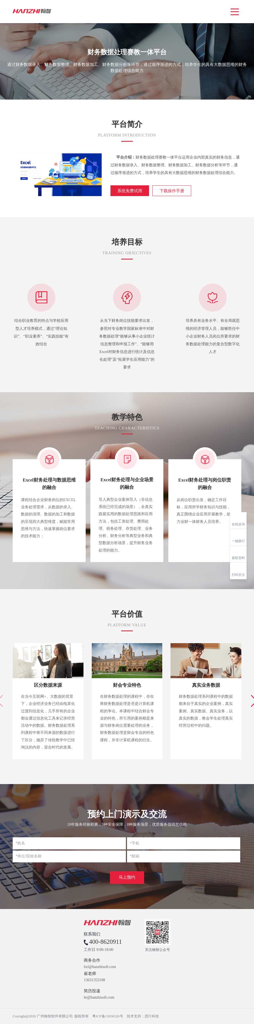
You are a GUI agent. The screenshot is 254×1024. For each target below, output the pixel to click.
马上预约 (127, 877)
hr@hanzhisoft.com (99, 997)
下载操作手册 (172, 191)
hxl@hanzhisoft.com (100, 967)
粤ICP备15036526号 (107, 1016)
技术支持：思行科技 (143, 1016)
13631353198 (94, 980)
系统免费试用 (129, 191)
